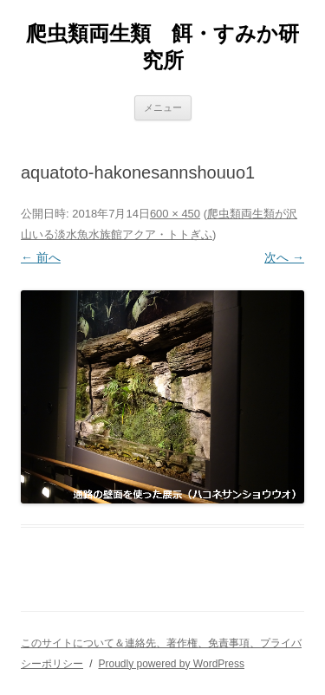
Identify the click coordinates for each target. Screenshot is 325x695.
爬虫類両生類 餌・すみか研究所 (162, 47)
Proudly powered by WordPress (171, 664)
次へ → (284, 257)
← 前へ (41, 257)
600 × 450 (175, 213)
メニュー (163, 107)
